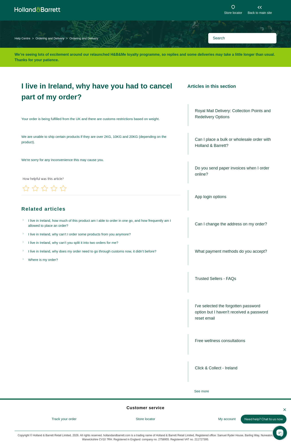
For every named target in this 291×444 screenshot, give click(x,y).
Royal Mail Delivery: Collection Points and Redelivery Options (233, 113)
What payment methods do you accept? (231, 251)
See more (201, 391)
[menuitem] (64, 419)
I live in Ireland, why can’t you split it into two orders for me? (73, 243)
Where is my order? (43, 260)
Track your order (64, 419)
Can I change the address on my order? (231, 224)
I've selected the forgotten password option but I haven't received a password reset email (231, 312)
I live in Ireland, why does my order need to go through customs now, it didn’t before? (92, 251)
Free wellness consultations (220, 340)
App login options (210, 196)
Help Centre (22, 38)
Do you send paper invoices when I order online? (232, 171)
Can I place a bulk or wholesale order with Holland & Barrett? (233, 142)
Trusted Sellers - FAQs (215, 278)
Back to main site (260, 13)
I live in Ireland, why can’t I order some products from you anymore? (79, 234)
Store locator (233, 13)
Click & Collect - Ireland (216, 368)
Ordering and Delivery (49, 38)
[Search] (242, 38)
